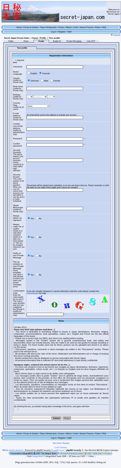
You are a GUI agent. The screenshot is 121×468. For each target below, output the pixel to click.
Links (75, 27)
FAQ (104, 27)
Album (69, 27)
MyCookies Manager (61, 443)
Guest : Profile (39, 38)
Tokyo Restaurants (48, 27)
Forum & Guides (30, 27)
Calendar (115, 35)
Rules (97, 27)
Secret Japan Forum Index (16, 38)
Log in (53, 32)
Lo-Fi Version (60, 447)
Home (19, 27)
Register (62, 32)
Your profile (54, 38)
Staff (69, 32)
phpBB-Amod (59, 450)
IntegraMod (37, 456)
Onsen (61, 27)
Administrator (33, 293)
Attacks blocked (12, 450)
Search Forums (86, 27)
